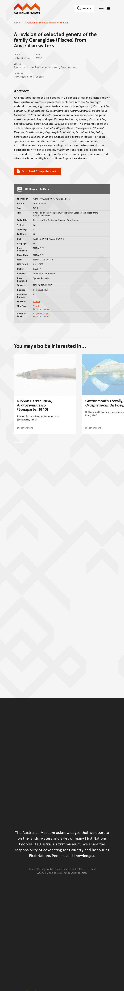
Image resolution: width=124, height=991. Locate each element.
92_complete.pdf (41, 313)
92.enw (36, 301)
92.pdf (36, 306)
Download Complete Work (36, 171)
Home (17, 22)
